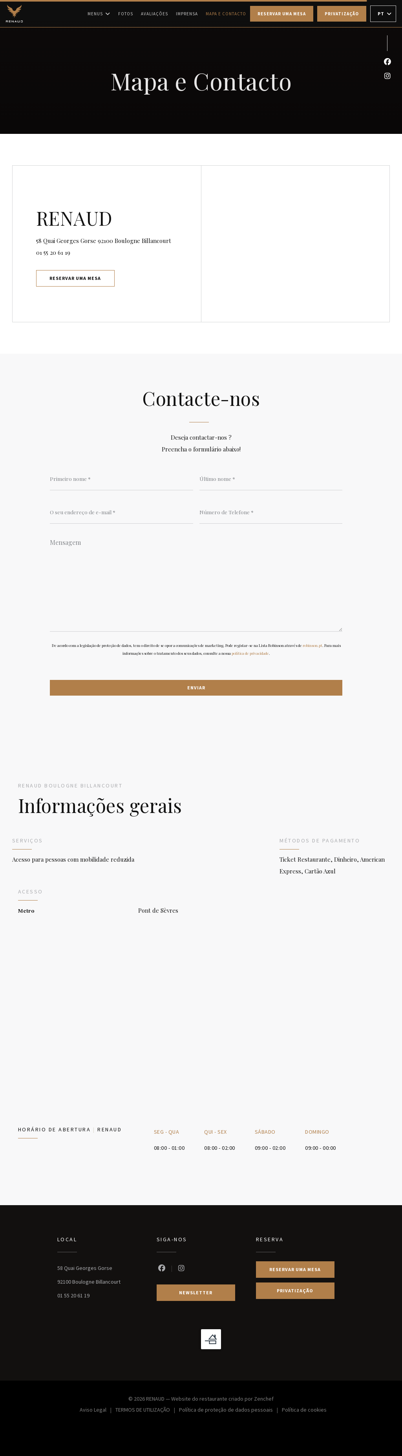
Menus (99, 13)
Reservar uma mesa (282, 13)
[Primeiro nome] (121, 478)
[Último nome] (271, 478)
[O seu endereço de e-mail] (121, 512)
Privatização (342, 13)
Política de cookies (304, 1410)
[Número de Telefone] (271, 512)
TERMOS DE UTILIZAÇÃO (147, 1410)
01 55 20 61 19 (53, 252)
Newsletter (195, 1292)
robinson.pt (312, 645)
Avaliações (154, 13)
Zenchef (264, 1398)
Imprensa (187, 13)
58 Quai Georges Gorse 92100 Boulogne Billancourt (118, 240)
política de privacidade (250, 653)
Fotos (125, 13)
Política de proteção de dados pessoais (230, 1410)
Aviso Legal (97, 1410)
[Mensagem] (196, 582)
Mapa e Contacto (226, 13)
